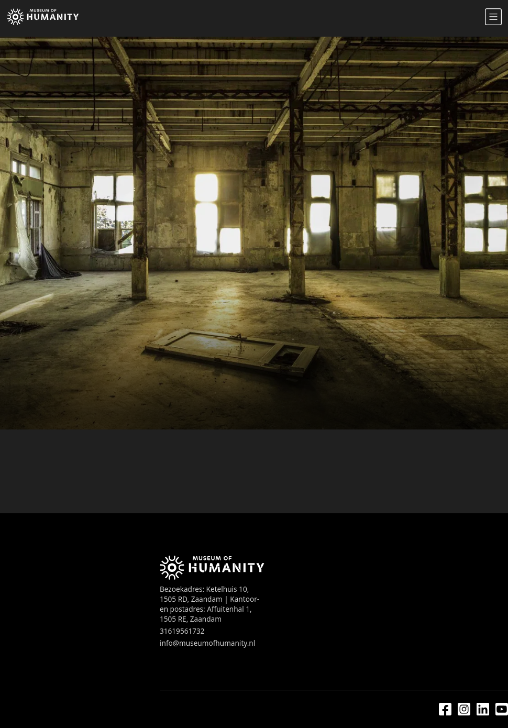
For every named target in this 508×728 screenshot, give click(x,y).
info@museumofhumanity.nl (207, 643)
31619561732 (182, 631)
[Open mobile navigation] (493, 16)
